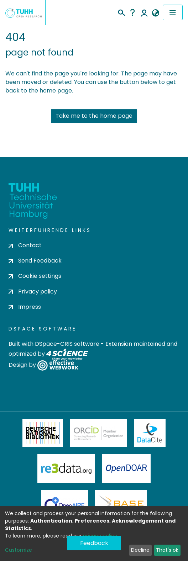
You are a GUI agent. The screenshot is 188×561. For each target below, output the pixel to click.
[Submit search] (121, 11)
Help (132, 12)
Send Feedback (35, 260)
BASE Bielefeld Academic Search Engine (121, 504)
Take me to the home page (94, 116)
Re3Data (66, 468)
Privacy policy (33, 291)
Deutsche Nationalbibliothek (42, 433)
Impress (25, 307)
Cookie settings (35, 276)
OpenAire (64, 504)
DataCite (149, 433)
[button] (155, 13)
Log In (144, 12)
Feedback (94, 543)
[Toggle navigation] (173, 12)
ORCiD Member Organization (99, 433)
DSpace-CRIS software (67, 344)
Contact (25, 245)
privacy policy (100, 535)
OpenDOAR (126, 468)
